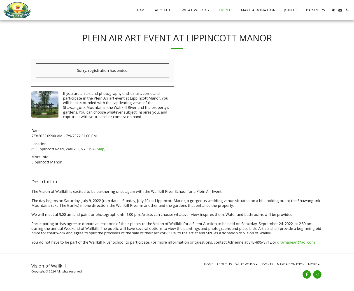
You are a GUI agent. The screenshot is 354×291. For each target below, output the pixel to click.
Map (100, 148)
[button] (196, 10)
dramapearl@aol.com (296, 242)
